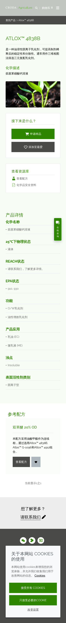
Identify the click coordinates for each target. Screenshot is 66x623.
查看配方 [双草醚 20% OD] (21, 462)
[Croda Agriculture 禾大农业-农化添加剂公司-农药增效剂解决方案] (19, 7)
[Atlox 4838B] (33, 147)
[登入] (35, 462)
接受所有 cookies (33, 588)
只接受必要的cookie (33, 600)
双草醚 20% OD (25, 427)
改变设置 (33, 609)
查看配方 (19, 178)
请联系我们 (30, 517)
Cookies (39, 575)
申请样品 (33, 134)
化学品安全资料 (23, 185)
